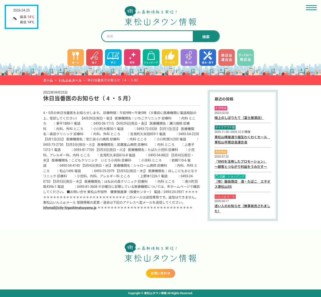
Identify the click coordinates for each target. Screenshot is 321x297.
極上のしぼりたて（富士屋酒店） (239, 118)
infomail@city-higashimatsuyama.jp (70, 208)
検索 (206, 37)
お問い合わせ (160, 273)
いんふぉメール (69, 80)
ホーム (48, 80)
